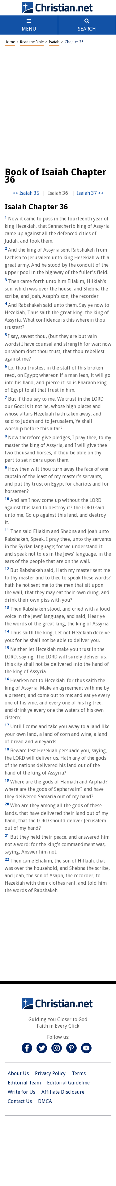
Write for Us (21, 1092)
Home (10, 42)
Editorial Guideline (68, 1083)
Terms (79, 1073)
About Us (18, 1073)
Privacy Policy (50, 1073)
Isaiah (54, 42)
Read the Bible (32, 42)
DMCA (45, 1101)
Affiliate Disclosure (62, 1092)
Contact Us (20, 1101)
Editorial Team (24, 1083)
